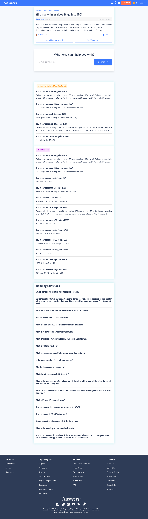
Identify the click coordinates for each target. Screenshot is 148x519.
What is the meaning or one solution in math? (55, 428)
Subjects (38, 10)
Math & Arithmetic (53, 10)
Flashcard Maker (79, 472)
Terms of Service (113, 472)
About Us (110, 464)
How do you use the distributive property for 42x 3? (58, 407)
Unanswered (10, 472)
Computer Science (46, 489)
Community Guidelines (81, 464)
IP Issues (110, 489)
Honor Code (77, 468)
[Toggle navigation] (112, 3)
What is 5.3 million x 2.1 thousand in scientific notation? (59, 324)
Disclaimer (110, 481)
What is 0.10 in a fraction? (46, 346)
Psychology (43, 485)
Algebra (42, 464)
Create (126, 3)
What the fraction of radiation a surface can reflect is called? (62, 310)
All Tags (8, 468)
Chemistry (43, 468)
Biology (42, 472)
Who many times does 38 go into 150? (59, 14)
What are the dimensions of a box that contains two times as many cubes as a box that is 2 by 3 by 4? (74, 391)
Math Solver (77, 481)
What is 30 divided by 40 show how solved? (54, 332)
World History (44, 476)
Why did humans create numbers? (50, 367)
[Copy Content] (106, 35)
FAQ (74, 485)
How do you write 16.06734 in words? (51, 414)
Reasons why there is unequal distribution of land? (57, 421)
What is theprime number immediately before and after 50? (61, 339)
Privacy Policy (112, 476)
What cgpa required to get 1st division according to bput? (60, 353)
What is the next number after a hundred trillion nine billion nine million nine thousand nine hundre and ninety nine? (73, 382)
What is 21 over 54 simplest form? (50, 400)
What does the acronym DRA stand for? (52, 374)
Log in (142, 3)
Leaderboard (10, 464)
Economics (43, 494)
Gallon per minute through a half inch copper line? (57, 292)
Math (44, 10)
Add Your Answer (93, 40)
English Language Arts (47, 481)
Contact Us (111, 468)
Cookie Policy (112, 485)
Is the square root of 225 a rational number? (54, 360)
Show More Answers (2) (54, 40)
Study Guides (78, 476)
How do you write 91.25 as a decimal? (52, 317)
